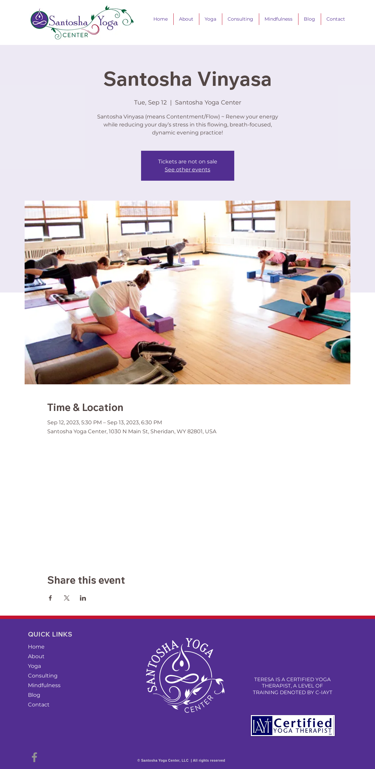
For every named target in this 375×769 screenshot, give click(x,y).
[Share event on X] (67, 598)
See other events (187, 169)
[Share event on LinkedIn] (83, 598)
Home (36, 647)
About (36, 656)
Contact (39, 704)
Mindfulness (44, 685)
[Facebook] (34, 757)
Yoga (34, 666)
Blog (34, 695)
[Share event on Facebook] (50, 598)
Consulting (43, 676)
